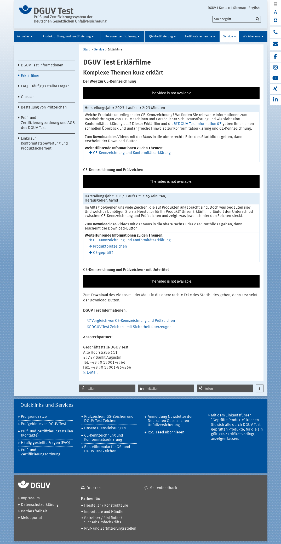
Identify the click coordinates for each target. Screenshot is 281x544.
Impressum (30, 498)
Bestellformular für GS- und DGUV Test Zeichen (107, 449)
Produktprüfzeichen (110, 247)
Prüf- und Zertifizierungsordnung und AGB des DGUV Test (48, 123)
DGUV (212, 8)
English (254, 8)
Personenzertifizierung (120, 36)
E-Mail (92, 373)
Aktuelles (23, 36)
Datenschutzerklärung (40, 505)
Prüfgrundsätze (34, 417)
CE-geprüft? (103, 253)
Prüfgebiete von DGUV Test (43, 424)
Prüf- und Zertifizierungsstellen (110, 529)
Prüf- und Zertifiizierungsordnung (40, 452)
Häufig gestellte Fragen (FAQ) (45, 443)
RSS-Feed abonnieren (166, 432)
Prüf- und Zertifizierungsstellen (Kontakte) (47, 434)
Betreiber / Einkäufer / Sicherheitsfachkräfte (103, 520)
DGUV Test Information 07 (200, 124)
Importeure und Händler (104, 512)
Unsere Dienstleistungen (105, 428)
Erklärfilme (30, 76)
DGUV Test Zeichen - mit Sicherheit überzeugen (131, 327)
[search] (237, 19)
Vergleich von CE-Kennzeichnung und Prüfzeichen (133, 321)
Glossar (27, 97)
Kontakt (224, 8)
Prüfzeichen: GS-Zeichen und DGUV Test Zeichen (109, 419)
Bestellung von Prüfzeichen (44, 108)
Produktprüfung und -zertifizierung (67, 36)
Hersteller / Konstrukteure (106, 506)
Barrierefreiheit (34, 511)
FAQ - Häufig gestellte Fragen (45, 86)
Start (86, 49)
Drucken (94, 488)
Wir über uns (251, 36)
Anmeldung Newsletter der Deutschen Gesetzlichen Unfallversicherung (170, 421)
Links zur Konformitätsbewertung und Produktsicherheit (44, 144)
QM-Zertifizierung (161, 36)
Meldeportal (31, 518)
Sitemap (239, 8)
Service (228, 36)
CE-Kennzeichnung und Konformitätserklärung (132, 153)
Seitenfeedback (163, 488)
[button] (107, 388)
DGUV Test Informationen (42, 65)
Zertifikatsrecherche (198, 36)
